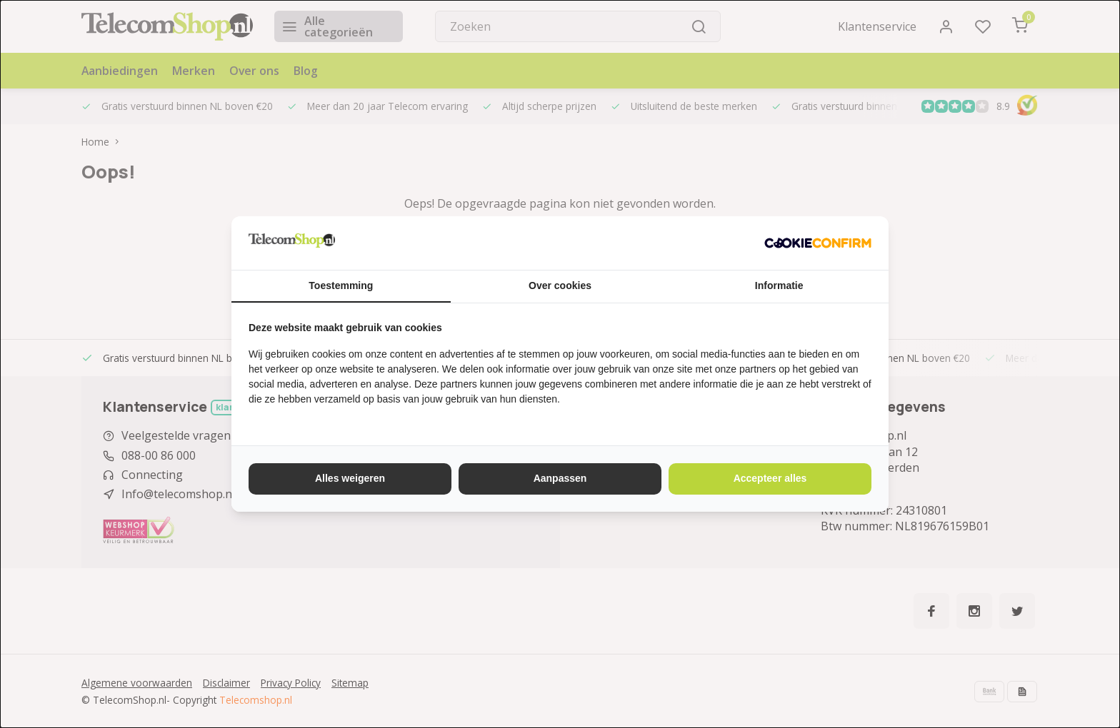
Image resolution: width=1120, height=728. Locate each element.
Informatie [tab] (779, 285)
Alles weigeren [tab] (350, 478)
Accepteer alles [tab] (770, 478)
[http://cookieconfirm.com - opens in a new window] (817, 243)
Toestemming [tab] (341, 285)
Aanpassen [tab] (560, 478)
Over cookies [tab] (560, 285)
